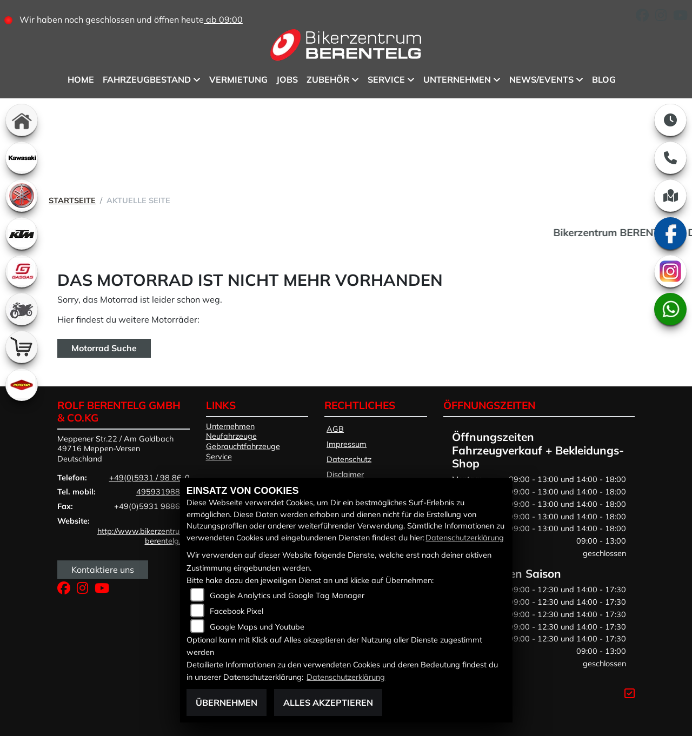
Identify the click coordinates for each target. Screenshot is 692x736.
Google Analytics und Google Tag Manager (287, 595)
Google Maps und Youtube (257, 627)
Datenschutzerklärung (464, 538)
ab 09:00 (223, 19)
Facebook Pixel (236, 611)
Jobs (287, 79)
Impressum (347, 444)
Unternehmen (457, 79)
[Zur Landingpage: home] (21, 120)
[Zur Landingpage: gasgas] (21, 271)
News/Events (541, 79)
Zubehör (328, 79)
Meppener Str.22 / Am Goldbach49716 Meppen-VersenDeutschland (115, 449)
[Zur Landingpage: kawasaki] (21, 158)
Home (81, 79)
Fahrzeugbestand (147, 79)
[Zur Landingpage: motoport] (21, 385)
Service (386, 79)
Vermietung (238, 79)
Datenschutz (349, 459)
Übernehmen (226, 702)
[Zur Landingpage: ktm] (21, 233)
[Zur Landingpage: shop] (21, 347)
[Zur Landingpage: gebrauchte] (21, 309)
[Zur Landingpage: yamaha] (21, 195)
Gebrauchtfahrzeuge (243, 446)
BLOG (604, 79)
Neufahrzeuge (231, 436)
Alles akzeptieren (328, 702)
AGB (335, 429)
